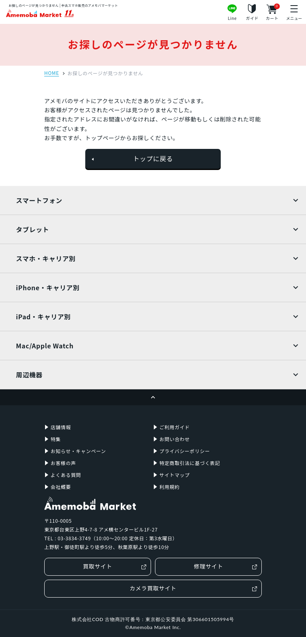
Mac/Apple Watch (45, 345)
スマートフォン (39, 200)
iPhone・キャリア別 (48, 287)
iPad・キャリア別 (43, 316)
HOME (51, 73)
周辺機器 (29, 374)
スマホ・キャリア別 (46, 258)
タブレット (32, 229)
